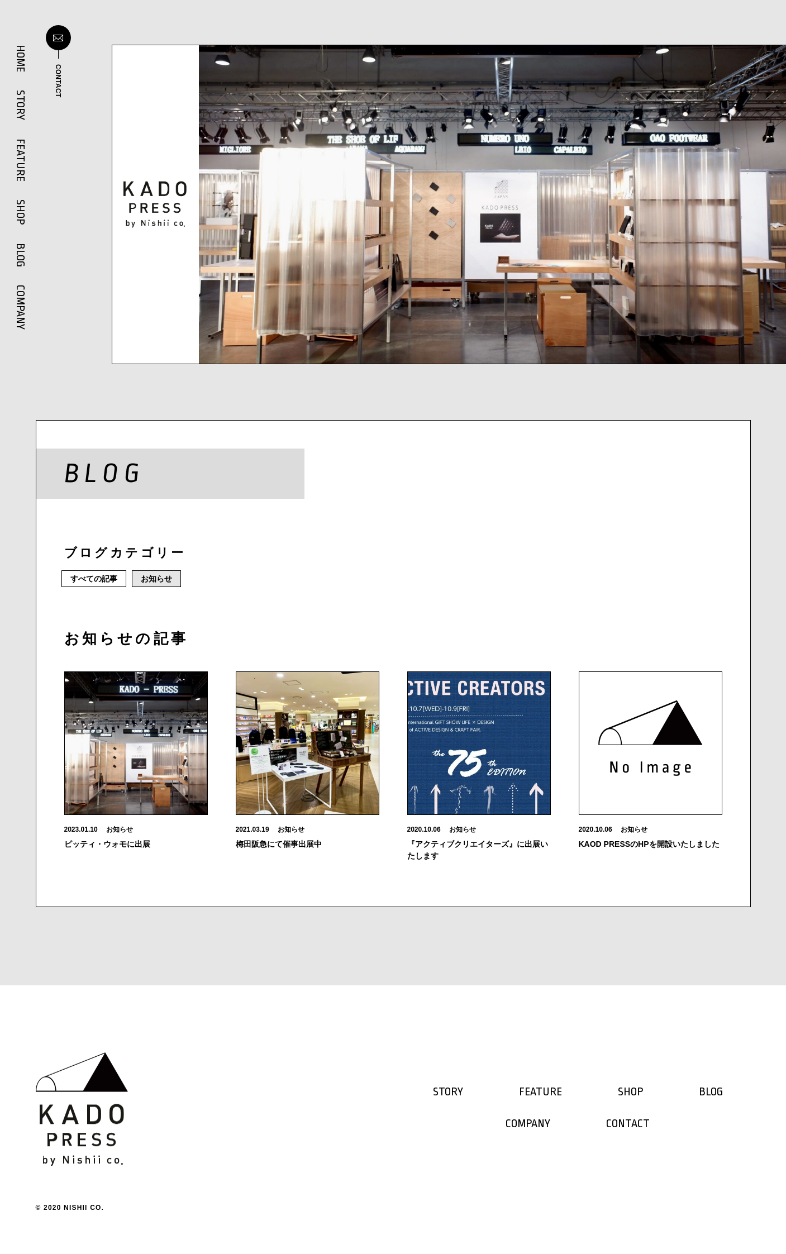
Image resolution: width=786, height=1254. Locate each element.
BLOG (20, 255)
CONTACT (628, 1124)
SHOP (20, 212)
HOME (20, 58)
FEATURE (20, 160)
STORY (20, 105)
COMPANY (20, 307)
